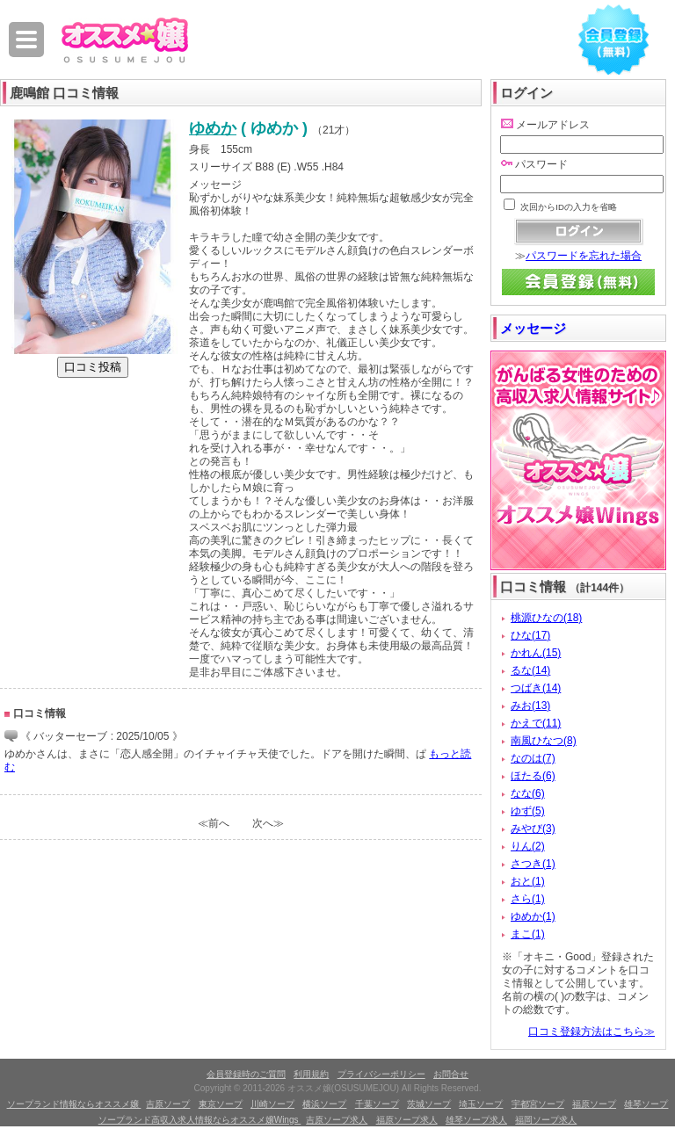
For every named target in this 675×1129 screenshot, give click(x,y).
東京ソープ (221, 1104)
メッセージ (533, 328)
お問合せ (450, 1074)
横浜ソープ (324, 1104)
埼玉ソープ (481, 1104)
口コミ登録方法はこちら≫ (591, 1031)
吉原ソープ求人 (336, 1120)
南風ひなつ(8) (544, 741)
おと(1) (528, 881)
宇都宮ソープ (538, 1104)
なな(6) (528, 793)
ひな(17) (530, 635)
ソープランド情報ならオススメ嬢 (74, 1104)
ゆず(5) (528, 811)
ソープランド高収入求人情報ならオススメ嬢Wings (199, 1120)
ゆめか (212, 128)
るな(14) (530, 670)
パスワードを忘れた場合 (584, 256)
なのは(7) (533, 758)
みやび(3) (533, 828)
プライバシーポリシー (381, 1074)
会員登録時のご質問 (246, 1074)
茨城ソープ (429, 1104)
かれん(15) (536, 653)
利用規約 (311, 1074)
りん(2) (528, 846)
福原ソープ (594, 1104)
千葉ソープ (377, 1104)
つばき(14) (536, 688)
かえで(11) (536, 723)
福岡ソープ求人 (546, 1120)
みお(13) (530, 705)
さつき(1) (533, 864)
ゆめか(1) (533, 916)
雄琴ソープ (646, 1104)
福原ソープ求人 (407, 1120)
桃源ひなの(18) (546, 618)
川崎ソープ (272, 1104)
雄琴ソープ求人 (476, 1120)
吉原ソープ (168, 1104)
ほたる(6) (533, 776)
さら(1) (528, 899)
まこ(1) (528, 934)
